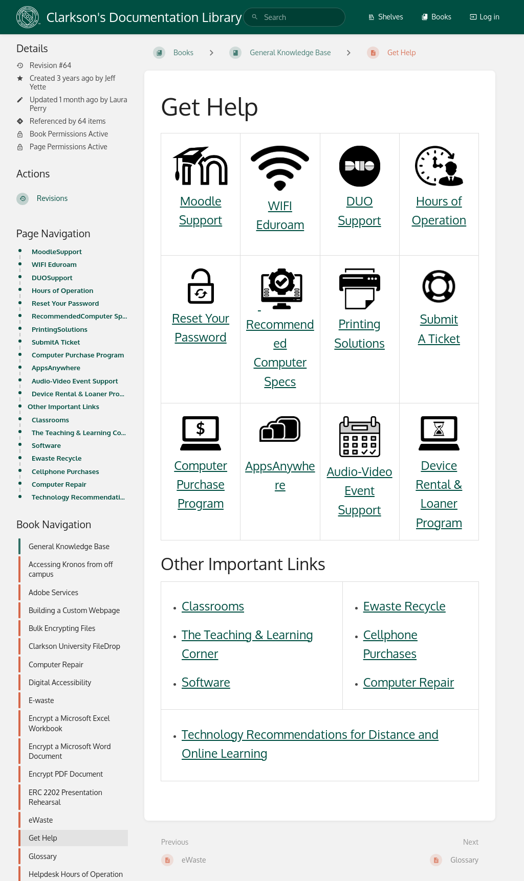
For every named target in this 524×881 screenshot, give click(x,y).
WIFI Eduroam (54, 264)
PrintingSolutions (60, 329)
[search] (294, 17)
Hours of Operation (62, 290)
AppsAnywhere (56, 367)
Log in (484, 16)
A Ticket (439, 338)
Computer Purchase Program (78, 354)
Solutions (359, 342)
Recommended (280, 323)
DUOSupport (52, 277)
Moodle (201, 200)
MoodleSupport (57, 251)
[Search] (254, 17)
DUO (359, 200)
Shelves (385, 16)
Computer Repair (59, 484)
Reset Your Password (65, 303)
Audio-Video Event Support (75, 380)
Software (46, 445)
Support (200, 219)
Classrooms (50, 419)
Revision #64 (43, 65)
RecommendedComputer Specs (80, 315)
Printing (360, 323)
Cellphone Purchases (65, 471)
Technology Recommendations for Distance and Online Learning (80, 496)
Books (436, 16)
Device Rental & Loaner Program (80, 393)
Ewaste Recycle (56, 458)
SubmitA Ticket (56, 341)
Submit (439, 318)
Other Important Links (63, 406)
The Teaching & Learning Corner (80, 432)
